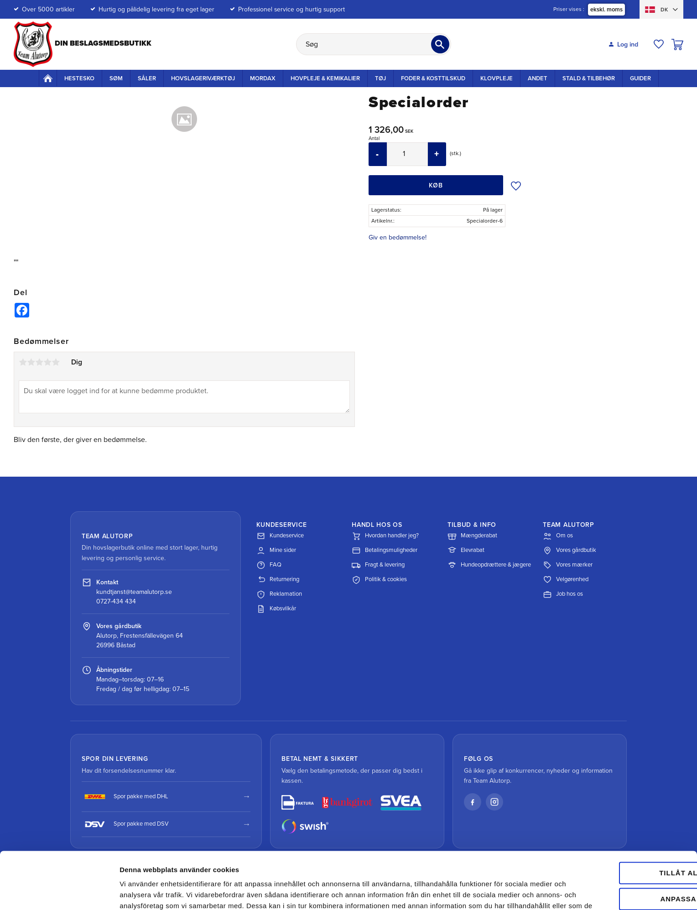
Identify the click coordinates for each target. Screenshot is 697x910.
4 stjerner (47, 362)
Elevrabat (465, 550)
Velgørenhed (565, 579)
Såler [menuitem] (147, 78)
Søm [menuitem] (116, 78)
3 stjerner (39, 362)
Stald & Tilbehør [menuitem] (588, 78)
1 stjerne (23, 362)
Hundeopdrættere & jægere (489, 565)
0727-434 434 (116, 601)
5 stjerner (56, 362)
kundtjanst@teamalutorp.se (134, 592)
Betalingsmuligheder (384, 550)
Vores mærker (568, 565)
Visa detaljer (140, 892)
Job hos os (563, 594)
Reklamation (279, 594)
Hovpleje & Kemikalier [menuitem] (325, 78)
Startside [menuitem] (48, 78)
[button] (659, 44)
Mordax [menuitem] (263, 78)
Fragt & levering (378, 565)
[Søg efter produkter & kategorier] (373, 44)
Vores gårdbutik (569, 550)
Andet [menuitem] (537, 78)
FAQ (268, 565)
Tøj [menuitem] (380, 78)
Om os (558, 536)
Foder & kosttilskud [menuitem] (433, 78)
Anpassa (621, 849)
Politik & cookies (379, 579)
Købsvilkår (276, 609)
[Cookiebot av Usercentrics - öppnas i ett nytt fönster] (59, 892)
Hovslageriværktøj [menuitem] (203, 78)
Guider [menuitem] (640, 78)
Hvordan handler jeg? (385, 536)
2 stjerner (31, 362)
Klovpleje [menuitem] (496, 78)
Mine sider (276, 550)
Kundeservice (280, 536)
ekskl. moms (606, 9)
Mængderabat (472, 536)
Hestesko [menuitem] (79, 78)
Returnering (277, 579)
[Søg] (440, 44)
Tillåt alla (620, 823)
